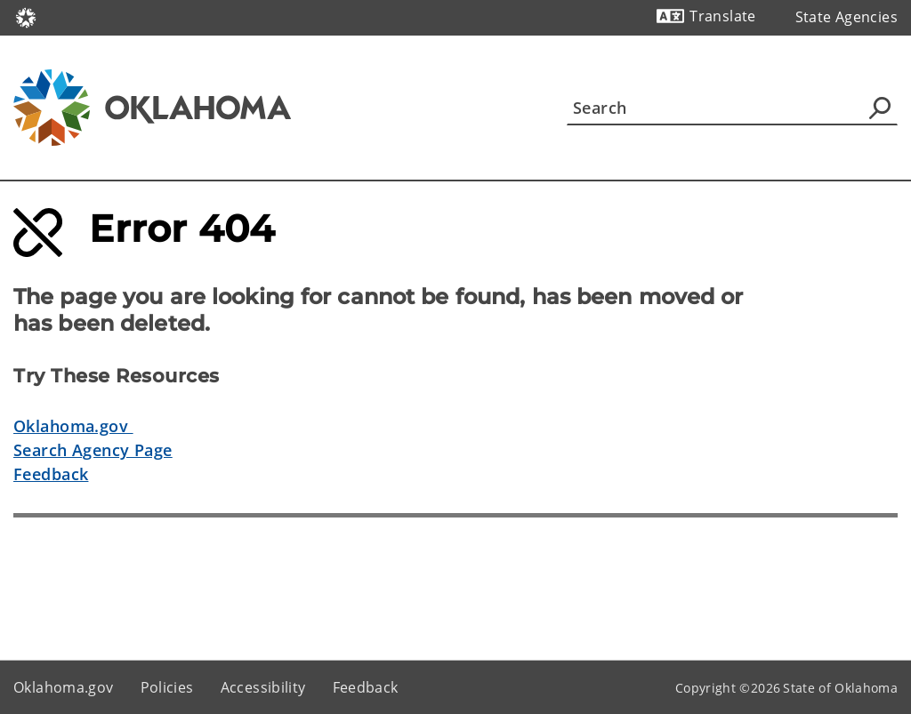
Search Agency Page (93, 450)
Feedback (50, 474)
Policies (167, 687)
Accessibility (263, 687)
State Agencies (846, 17)
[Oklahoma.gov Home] (25, 16)
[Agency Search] (880, 107)
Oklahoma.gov (73, 426)
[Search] (732, 107)
